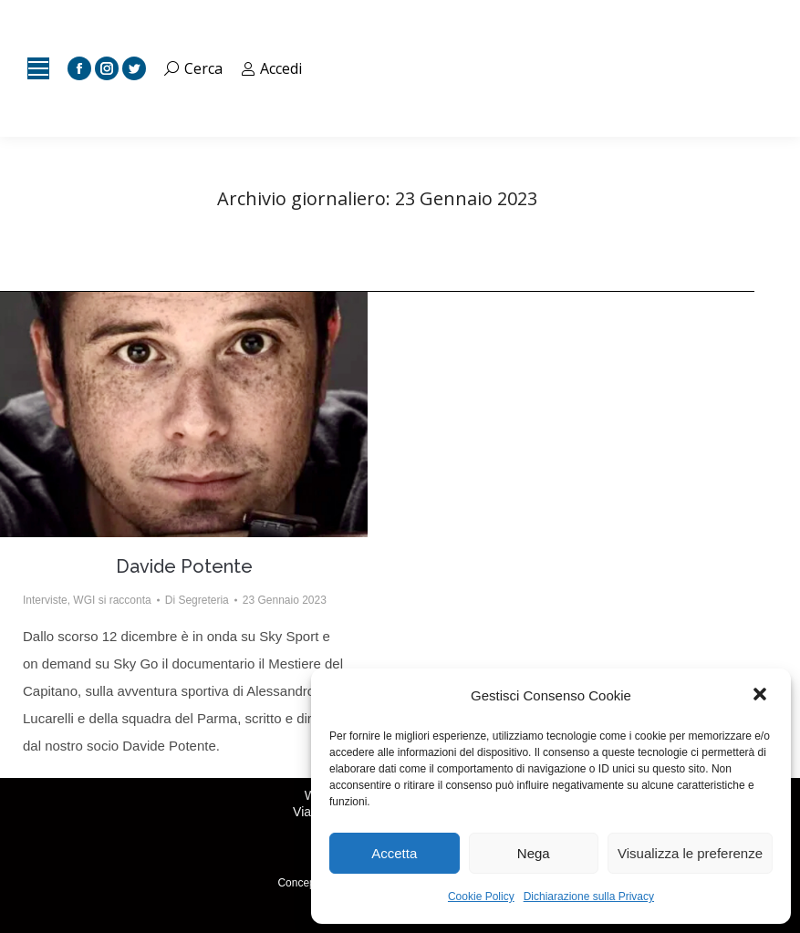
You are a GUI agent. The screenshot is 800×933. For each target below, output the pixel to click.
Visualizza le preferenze (690, 853)
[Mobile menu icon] (38, 68)
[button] (762, 696)
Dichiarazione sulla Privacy (589, 896)
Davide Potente (184, 566)
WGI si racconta (112, 600)
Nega (533, 853)
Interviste (45, 600)
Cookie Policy (481, 896)
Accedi (272, 68)
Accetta (394, 853)
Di (197, 600)
